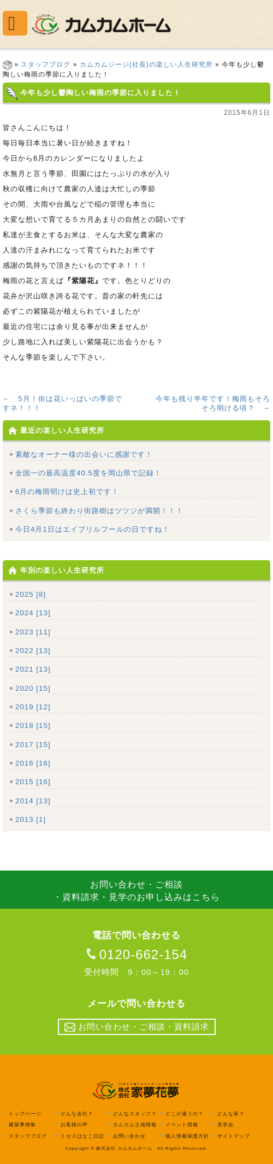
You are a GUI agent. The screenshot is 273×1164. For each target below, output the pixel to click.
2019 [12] (33, 707)
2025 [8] (30, 594)
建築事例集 (22, 1124)
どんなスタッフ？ (135, 1113)
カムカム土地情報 (135, 1124)
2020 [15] (33, 688)
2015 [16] (33, 782)
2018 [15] (33, 725)
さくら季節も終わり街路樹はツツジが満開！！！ (99, 511)
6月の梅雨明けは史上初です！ (67, 491)
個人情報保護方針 (187, 1136)
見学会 (225, 1124)
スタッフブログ (45, 64)
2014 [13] (33, 801)
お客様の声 (74, 1124)
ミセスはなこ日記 (82, 1136)
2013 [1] (30, 819)
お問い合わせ (129, 1136)
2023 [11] (33, 632)
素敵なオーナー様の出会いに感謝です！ (84, 454)
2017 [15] (33, 744)
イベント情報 (181, 1124)
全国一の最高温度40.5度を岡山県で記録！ (88, 473)
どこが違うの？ (184, 1113)
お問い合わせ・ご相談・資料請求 (136, 1027)
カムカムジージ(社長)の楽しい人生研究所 (146, 64)
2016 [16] (33, 763)
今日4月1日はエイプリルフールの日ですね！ (92, 529)
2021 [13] (33, 669)
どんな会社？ (77, 1113)
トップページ (25, 1113)
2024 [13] (33, 613)
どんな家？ (231, 1113)
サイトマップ (233, 1136)
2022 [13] (33, 650)
